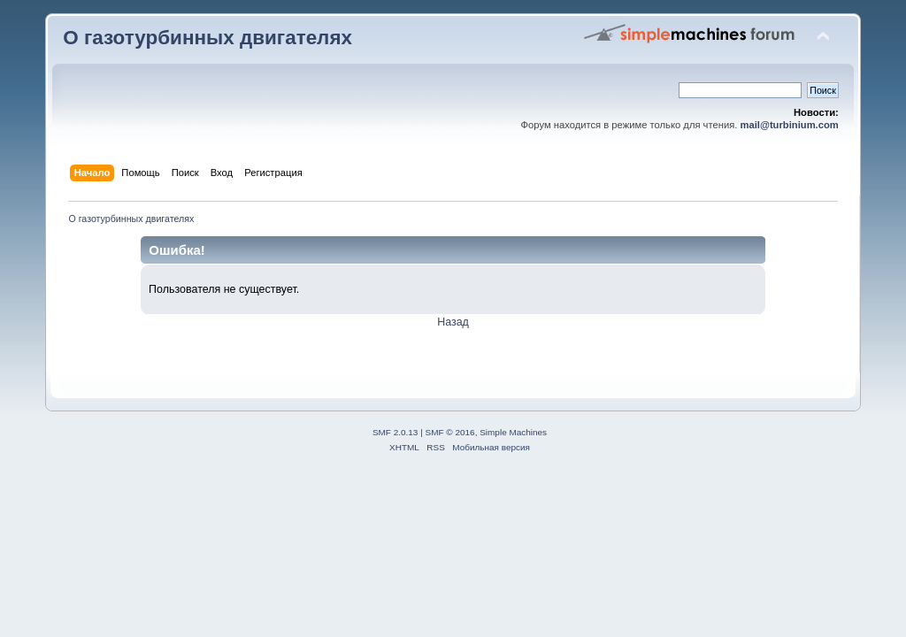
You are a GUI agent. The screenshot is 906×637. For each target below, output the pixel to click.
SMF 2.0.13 (395, 432)
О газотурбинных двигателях (207, 38)
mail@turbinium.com (790, 124)
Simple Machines (513, 432)
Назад (453, 322)
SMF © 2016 (450, 432)
